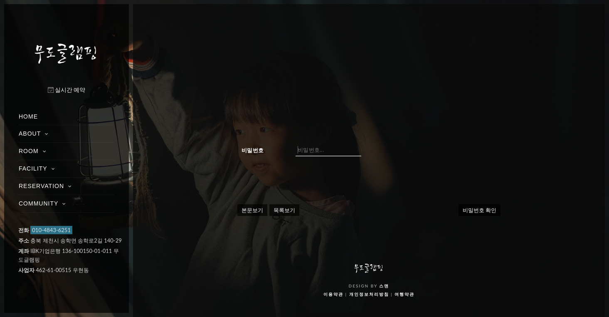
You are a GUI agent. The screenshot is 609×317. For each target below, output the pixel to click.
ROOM (29, 151)
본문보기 (252, 210)
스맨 (384, 285)
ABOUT (30, 133)
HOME (28, 116)
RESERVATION (41, 186)
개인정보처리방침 (369, 294)
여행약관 (404, 294)
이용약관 (333, 294)
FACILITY (33, 168)
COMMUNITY (38, 203)
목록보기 (284, 210)
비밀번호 (253, 150)
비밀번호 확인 (479, 210)
